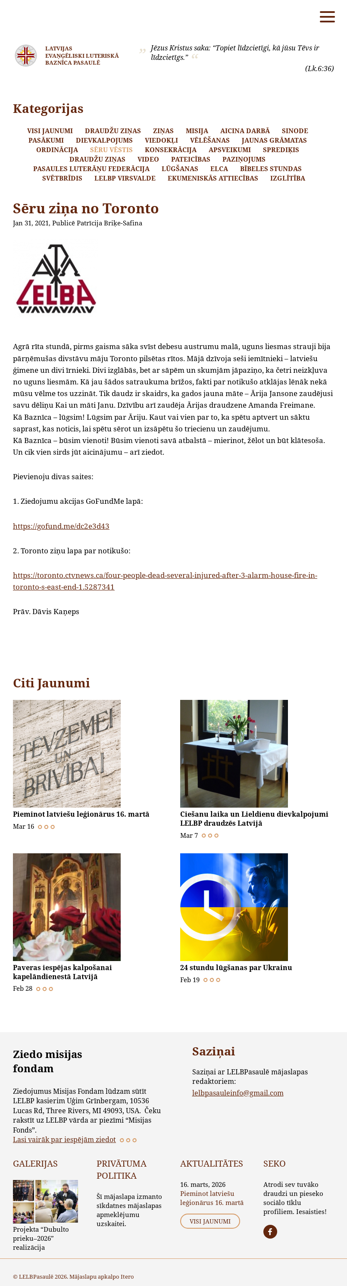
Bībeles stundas (271, 168)
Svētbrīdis (62, 178)
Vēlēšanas (210, 140)
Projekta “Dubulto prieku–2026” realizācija (41, 1237)
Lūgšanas (180, 168)
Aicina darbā (245, 130)
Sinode (295, 130)
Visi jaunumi (50, 130)
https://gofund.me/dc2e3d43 (61, 526)
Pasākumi (46, 140)
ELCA (219, 168)
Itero (127, 1276)
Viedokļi (161, 140)
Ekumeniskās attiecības (213, 178)
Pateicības (190, 159)
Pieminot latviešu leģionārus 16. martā (81, 814)
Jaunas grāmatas (274, 140)
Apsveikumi (230, 149)
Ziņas (163, 130)
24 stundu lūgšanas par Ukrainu (236, 967)
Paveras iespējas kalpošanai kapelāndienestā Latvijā (62, 971)
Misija (197, 130)
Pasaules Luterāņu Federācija (91, 168)
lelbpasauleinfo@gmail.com (238, 1091)
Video (148, 159)
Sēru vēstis (111, 149)
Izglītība (287, 178)
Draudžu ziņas (113, 130)
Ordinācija (57, 149)
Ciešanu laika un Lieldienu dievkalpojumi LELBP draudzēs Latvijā (254, 818)
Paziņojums (244, 159)
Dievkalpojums (104, 140)
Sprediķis (281, 149)
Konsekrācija (171, 149)
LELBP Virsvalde (125, 178)
